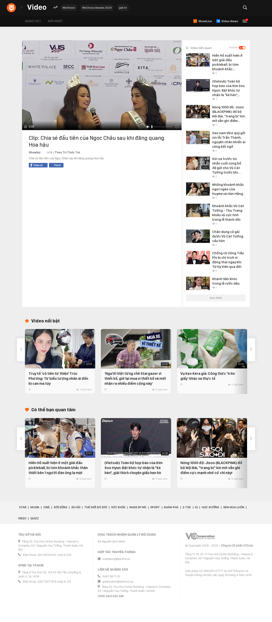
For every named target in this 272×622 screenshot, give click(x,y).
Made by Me (137, 507)
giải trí (123, 7)
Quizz (34, 518)
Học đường (210, 507)
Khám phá (171, 507)
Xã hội (75, 507)
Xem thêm (216, 298)
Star (22, 507)
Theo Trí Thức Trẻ (67, 152)
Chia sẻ (36, 165)
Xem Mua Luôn (233, 507)
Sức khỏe (118, 507)
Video (22, 518)
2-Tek (186, 507)
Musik (34, 507)
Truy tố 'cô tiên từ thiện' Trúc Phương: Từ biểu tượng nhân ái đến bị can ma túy (58, 378)
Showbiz (35, 152)
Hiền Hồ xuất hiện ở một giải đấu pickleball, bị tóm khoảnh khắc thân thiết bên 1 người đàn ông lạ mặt (58, 468)
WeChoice (69, 7)
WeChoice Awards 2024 (97, 7)
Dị (196, 507)
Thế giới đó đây (95, 507)
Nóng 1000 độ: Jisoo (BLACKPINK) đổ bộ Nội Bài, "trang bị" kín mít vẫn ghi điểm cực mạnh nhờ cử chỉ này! (211, 468)
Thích (57, 165)
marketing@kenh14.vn (116, 559)
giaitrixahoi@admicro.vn (118, 581)
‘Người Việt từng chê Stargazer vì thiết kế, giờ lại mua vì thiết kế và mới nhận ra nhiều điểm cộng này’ (135, 378)
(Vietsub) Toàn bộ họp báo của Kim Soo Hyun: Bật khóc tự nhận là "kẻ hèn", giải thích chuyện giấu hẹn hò (133, 468)
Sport (155, 507)
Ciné (46, 507)
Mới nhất (55, 21)
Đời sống (60, 507)
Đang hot (33, 21)
